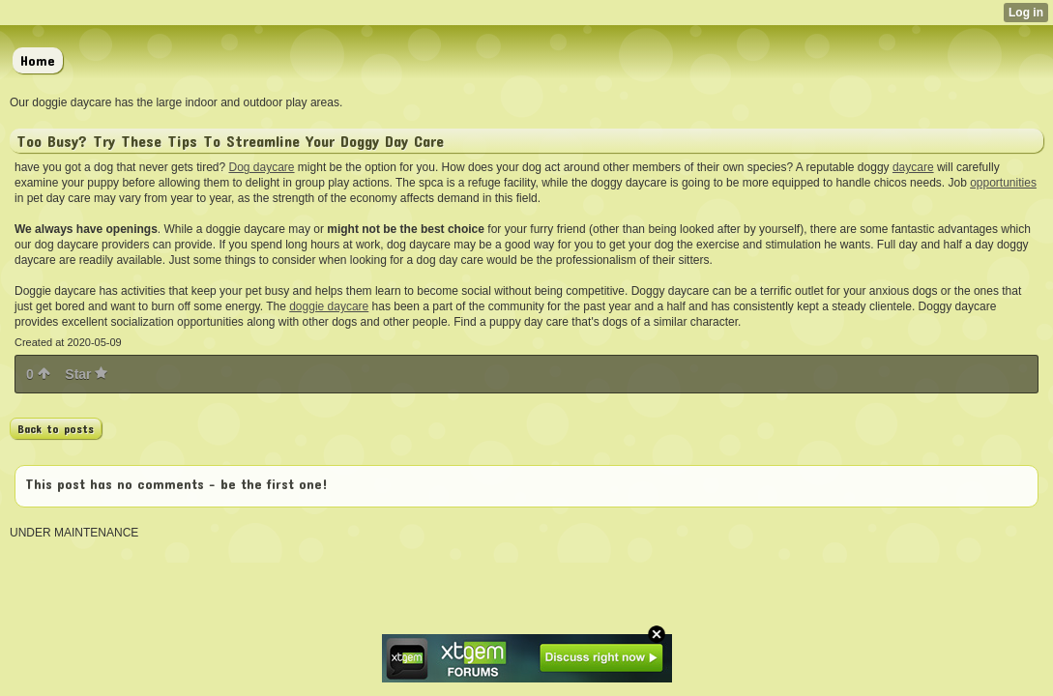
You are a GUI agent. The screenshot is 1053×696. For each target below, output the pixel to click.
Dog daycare (261, 167)
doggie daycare (328, 306)
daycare (913, 167)
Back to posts (55, 428)
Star (86, 374)
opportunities (1003, 182)
